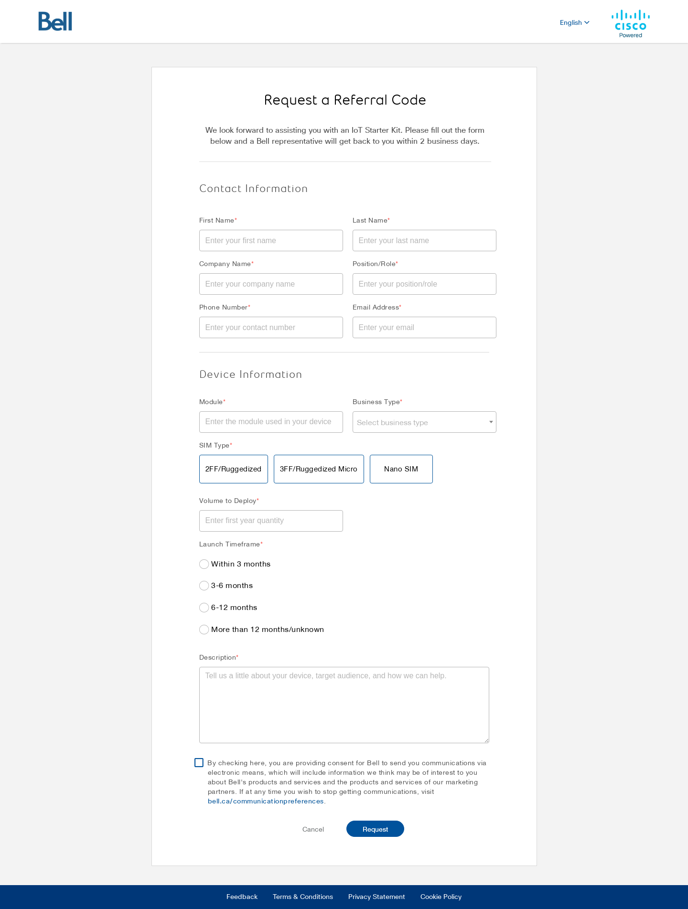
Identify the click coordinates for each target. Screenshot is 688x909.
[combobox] (424, 422)
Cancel (313, 829)
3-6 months (232, 584)
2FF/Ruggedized (233, 468)
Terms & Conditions (303, 897)
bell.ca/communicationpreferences (266, 801)
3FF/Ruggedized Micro (319, 468)
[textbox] (424, 422)
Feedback (242, 897)
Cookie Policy (441, 897)
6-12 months (234, 606)
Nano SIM (401, 468)
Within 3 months (241, 563)
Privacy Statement (376, 897)
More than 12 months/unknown (267, 628)
